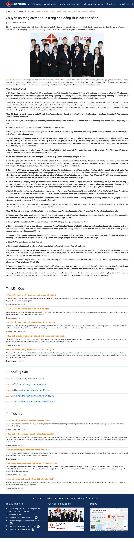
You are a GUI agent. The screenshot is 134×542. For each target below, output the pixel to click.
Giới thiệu (50, 4)
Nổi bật (111, 4)
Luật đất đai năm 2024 (15, 80)
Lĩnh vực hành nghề (70, 4)
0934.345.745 (30, 526)
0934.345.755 (28, 517)
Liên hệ (124, 4)
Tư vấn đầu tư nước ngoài (28, 11)
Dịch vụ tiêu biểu (93, 4)
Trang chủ (34, 4)
